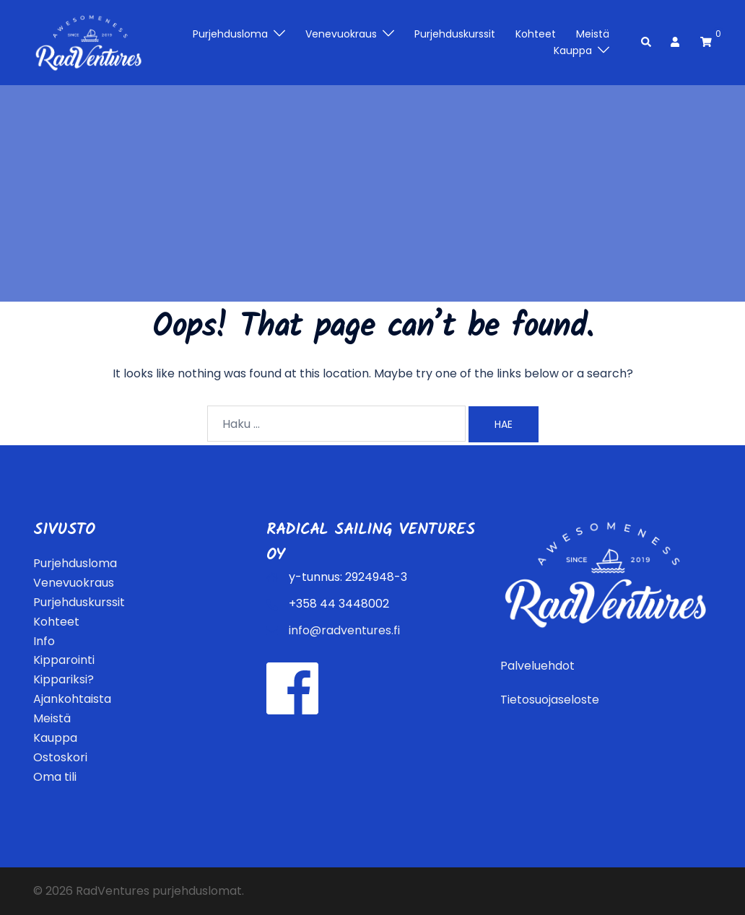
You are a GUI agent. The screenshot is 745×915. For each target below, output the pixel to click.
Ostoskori (60, 757)
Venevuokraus (341, 34)
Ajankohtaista (72, 699)
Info (44, 641)
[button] (647, 42)
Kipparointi (64, 660)
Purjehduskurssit (454, 34)
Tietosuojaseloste (549, 699)
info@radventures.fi (344, 630)
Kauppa (573, 50)
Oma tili (55, 777)
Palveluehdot (537, 665)
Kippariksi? (63, 679)
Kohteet (535, 34)
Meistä (592, 34)
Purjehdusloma (230, 34)
